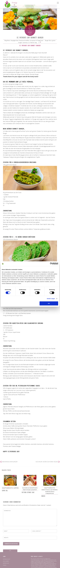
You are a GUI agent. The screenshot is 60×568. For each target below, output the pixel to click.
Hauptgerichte (14, 40)
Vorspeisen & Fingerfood (36, 40)
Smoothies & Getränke (50, 490)
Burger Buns (48, 40)
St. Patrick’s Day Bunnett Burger (30, 37)
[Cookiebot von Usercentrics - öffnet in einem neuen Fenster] (51, 264)
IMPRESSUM (6, 563)
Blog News (7, 40)
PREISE (4, 565)
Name (6, 531)
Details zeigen (51, 298)
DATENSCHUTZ (6, 559)
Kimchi (43, 496)
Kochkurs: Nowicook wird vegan (47, 462)
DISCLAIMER (6, 561)
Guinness (25, 42)
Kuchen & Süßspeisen (29, 488)
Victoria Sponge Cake (28, 492)
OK (49, 303)
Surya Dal (5, 491)
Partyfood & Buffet (24, 40)
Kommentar (7, 510)
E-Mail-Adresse (36, 531)
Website (6, 537)
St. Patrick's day (32, 42)
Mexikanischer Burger (9, 462)
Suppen (16, 488)
